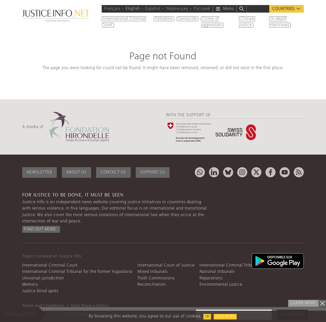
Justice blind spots (40, 291)
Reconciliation (152, 284)
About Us (76, 172)
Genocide (187, 19)
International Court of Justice (166, 265)
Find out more (40, 229)
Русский (202, 9)
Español (152, 9)
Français (112, 9)
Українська (177, 9)
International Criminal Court (49, 265)
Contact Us (113, 172)
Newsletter (39, 172)
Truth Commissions (156, 278)
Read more (225, 316)
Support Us (152, 172)
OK (207, 316)
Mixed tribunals (153, 272)
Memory (30, 284)
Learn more (303, 303)
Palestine (164, 19)
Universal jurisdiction (43, 278)
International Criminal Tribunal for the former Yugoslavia (77, 272)
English (133, 9)
